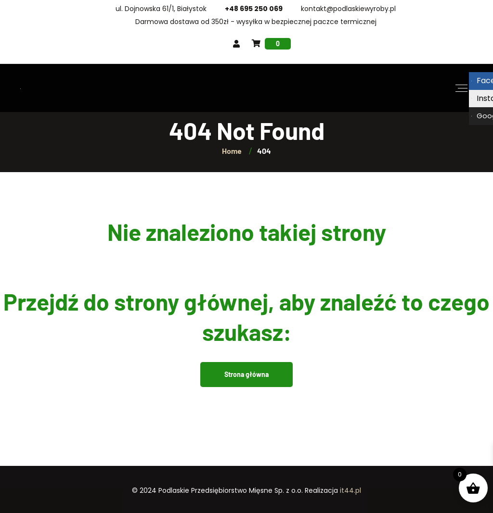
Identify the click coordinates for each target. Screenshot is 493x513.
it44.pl (350, 490)
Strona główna (246, 374)
